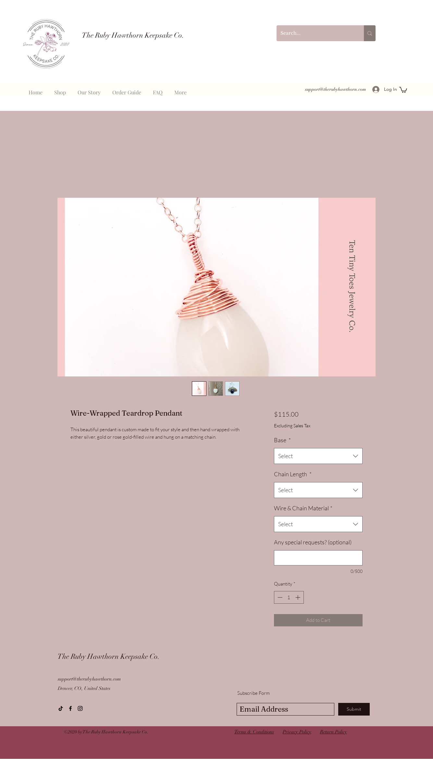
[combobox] (318, 456)
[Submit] (354, 709)
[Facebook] (70, 708)
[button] (403, 89)
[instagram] (80, 708)
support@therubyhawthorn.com (335, 89)
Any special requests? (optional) (313, 542)
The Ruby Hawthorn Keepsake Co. (133, 35)
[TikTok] (60, 708)
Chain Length (293, 474)
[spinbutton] (288, 597)
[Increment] (298, 597)
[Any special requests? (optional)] (318, 558)
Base (282, 440)
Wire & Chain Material (303, 508)
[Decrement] (279, 597)
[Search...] (315, 33)
